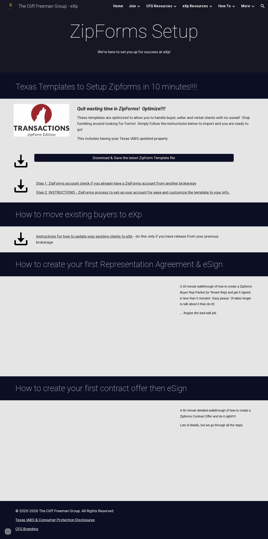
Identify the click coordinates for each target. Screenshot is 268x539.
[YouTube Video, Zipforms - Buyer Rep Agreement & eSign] (93, 326)
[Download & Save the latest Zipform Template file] (134, 157)
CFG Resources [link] (159, 6)
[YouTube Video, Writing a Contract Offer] (93, 451)
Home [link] (118, 6)
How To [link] (224, 6)
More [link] (245, 6)
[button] (262, 6)
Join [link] (132, 6)
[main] (134, 31)
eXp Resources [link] (195, 6)
